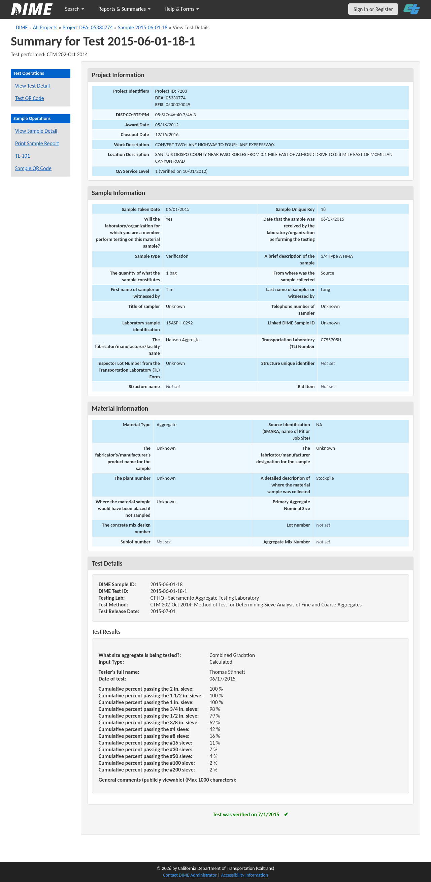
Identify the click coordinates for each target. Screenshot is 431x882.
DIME (22, 27)
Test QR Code (29, 98)
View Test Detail (32, 86)
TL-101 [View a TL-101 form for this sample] (22, 156)
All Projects (45, 27)
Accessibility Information (244, 875)
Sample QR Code (33, 168)
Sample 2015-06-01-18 (142, 27)
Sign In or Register (373, 9)
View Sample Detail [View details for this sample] (36, 131)
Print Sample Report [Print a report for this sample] (37, 143)
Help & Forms (182, 9)
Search (74, 9)
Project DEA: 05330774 (88, 27)
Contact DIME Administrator (190, 875)
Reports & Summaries (124, 9)
